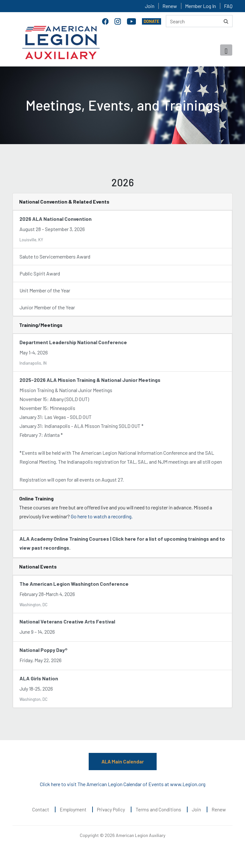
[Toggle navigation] (226, 50)
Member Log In (200, 6)
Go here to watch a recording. (102, 516)
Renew (169, 6)
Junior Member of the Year (47, 307)
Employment (73, 809)
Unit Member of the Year (44, 290)
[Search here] (199, 21)
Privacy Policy (111, 809)
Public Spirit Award (39, 273)
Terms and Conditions (158, 809)
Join (149, 6)
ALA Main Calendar (122, 761)
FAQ (228, 6)
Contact (40, 809)
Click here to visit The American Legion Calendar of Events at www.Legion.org (122, 784)
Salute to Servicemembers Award (54, 256)
